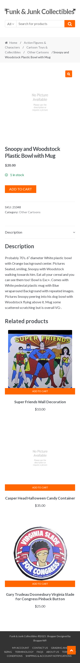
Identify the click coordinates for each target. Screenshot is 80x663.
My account (20, 647)
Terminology (24, 651)
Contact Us (40, 647)
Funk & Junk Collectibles (40, 11)
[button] (68, 73)
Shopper (51, 636)
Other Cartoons (38, 52)
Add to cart (20, 189)
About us (52, 651)
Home (13, 42)
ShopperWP (39, 640)
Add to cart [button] (40, 391)
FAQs (40, 651)
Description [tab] (13, 232)
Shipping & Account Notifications (48, 655)
